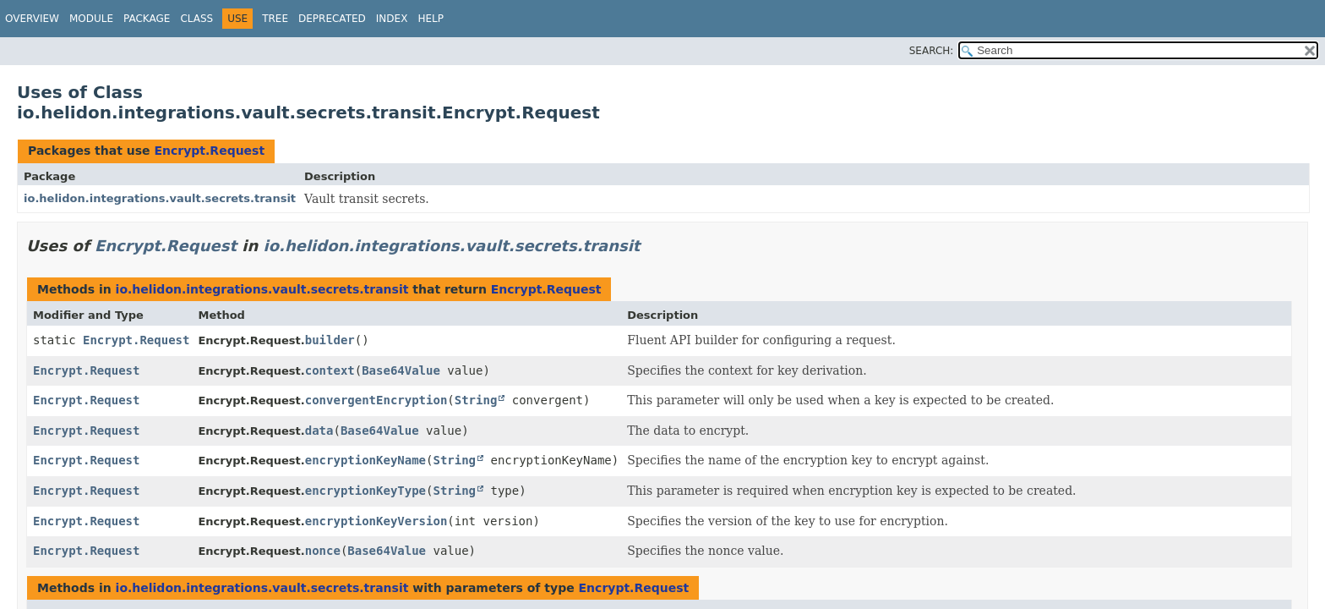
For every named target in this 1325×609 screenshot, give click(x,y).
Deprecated (332, 19)
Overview (32, 19)
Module (91, 19)
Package (146, 19)
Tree (275, 19)
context (330, 370)
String (476, 400)
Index (392, 19)
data (319, 430)
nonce (323, 550)
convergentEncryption (376, 400)
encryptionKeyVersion (376, 521)
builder (330, 340)
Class (196, 19)
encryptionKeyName (365, 460)
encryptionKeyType (365, 490)
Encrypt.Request (209, 150)
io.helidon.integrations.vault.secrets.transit (160, 198)
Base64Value (401, 370)
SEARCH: (931, 51)
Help (430, 19)
